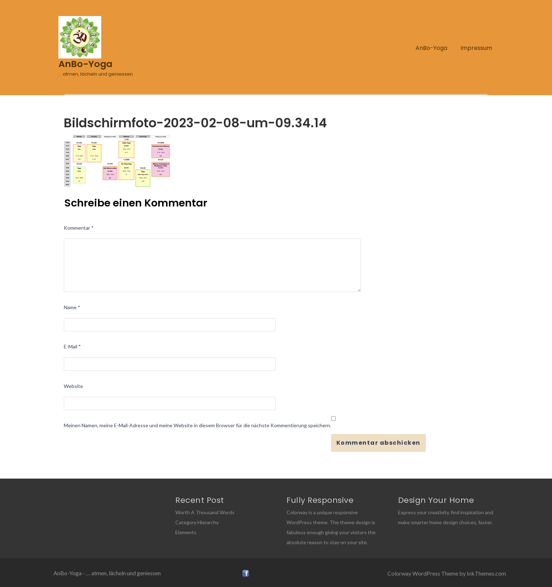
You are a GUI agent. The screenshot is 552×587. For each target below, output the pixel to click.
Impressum (476, 48)
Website (73, 386)
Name (72, 307)
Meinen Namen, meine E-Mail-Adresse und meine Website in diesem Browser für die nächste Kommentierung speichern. (197, 425)
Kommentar (79, 228)
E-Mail (72, 346)
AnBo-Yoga (431, 48)
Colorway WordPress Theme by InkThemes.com (446, 573)
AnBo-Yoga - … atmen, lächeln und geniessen (107, 573)
